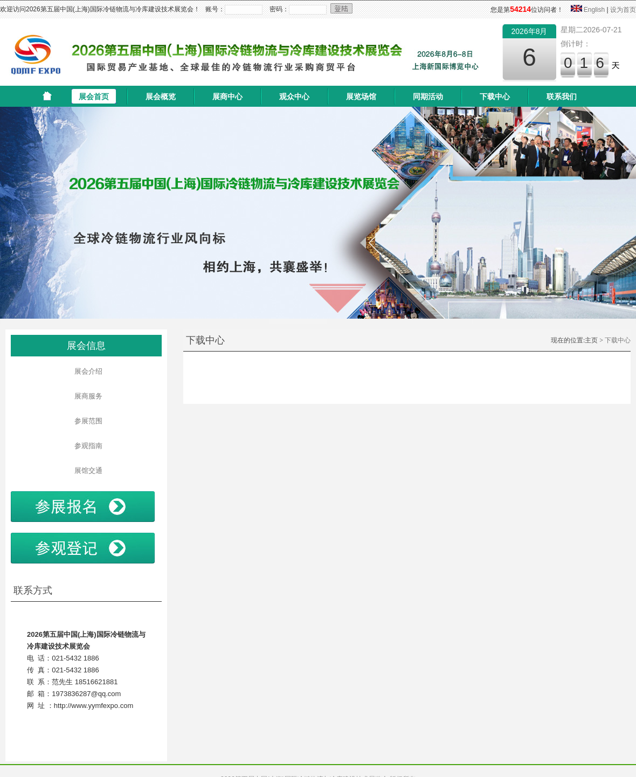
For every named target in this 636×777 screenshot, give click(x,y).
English (594, 9)
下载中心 (495, 96)
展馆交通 (86, 470)
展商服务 (86, 396)
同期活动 (428, 96)
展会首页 (94, 96)
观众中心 (294, 96)
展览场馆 (361, 96)
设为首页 (623, 9)
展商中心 (227, 96)
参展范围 (86, 421)
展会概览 (161, 96)
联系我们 (562, 96)
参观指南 (86, 446)
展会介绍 (86, 371)
